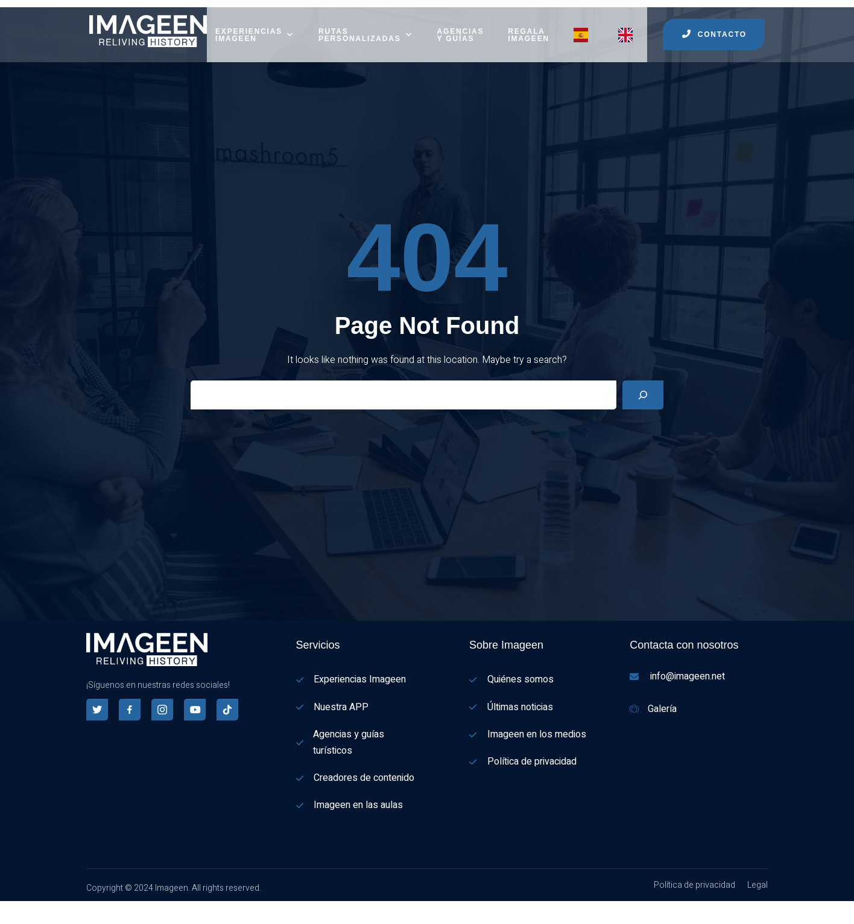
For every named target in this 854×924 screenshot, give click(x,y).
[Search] (642, 387)
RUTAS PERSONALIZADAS (365, 27)
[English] (6, 916)
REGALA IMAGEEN (528, 27)
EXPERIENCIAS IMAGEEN (254, 27)
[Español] (6, 900)
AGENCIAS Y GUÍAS (460, 27)
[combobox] (6, 901)
